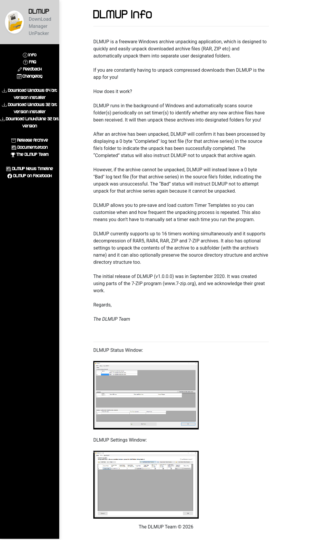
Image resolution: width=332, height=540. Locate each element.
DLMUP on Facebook (32, 175)
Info (32, 54)
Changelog (32, 76)
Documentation (32, 147)
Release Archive (32, 140)
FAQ (32, 62)
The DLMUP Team (32, 154)
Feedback (32, 69)
